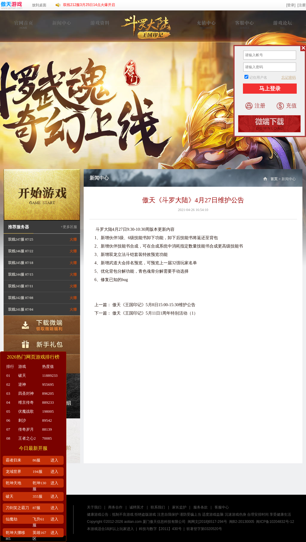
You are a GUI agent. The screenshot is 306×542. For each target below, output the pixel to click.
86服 (36, 460)
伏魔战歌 (26, 411)
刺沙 (22, 420)
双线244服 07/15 (20, 274)
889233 (48, 402)
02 (8, 384)
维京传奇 (26, 402)
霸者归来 (13, 460)
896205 (48, 393)
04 (8, 402)
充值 (287, 106)
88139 (47, 429)
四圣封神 (26, 393)
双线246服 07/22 (20, 251)
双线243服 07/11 (20, 286)
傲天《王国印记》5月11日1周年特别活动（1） (155, 313)
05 (8, 411)
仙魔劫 (11, 519)
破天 (22, 375)
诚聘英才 (136, 507)
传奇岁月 (26, 429)
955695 (48, 384)
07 (8, 429)
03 (8, 393)
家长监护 (179, 507)
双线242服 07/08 (20, 298)
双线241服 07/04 (20, 309)
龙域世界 (13, 471)
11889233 (50, 375)
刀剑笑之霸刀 (17, 507)
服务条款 (200, 507)
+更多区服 (69, 227)
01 (8, 375)
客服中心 (222, 507)
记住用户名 (258, 77)
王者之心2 (27, 438)
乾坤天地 (13, 483)
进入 (54, 460)
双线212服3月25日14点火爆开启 (89, 5)
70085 (47, 438)
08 (8, 438)
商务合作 (115, 507)
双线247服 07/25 (20, 239)
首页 (270, 179)
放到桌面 (39, 5)
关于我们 (94, 507)
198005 (48, 411)
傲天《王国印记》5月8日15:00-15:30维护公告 (153, 305)
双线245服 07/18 (20, 263)
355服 (37, 496)
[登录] (291, 5)
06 (8, 420)
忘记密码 (288, 77)
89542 (47, 420)
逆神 (22, 384)
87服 (36, 507)
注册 (255, 106)
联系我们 (158, 507)
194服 (37, 471)
